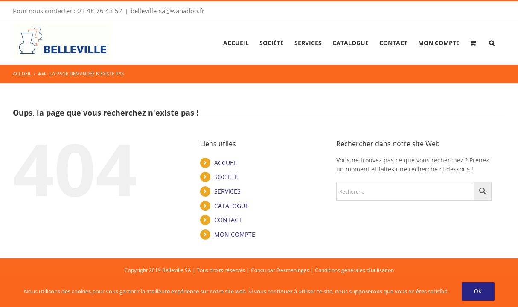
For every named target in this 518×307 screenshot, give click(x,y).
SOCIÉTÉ (226, 177)
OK (478, 291)
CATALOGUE (231, 206)
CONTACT (228, 220)
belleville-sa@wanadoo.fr (167, 10)
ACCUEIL (226, 163)
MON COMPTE (234, 234)
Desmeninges (292, 270)
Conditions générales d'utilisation (354, 270)
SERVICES (227, 191)
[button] (502, 42)
